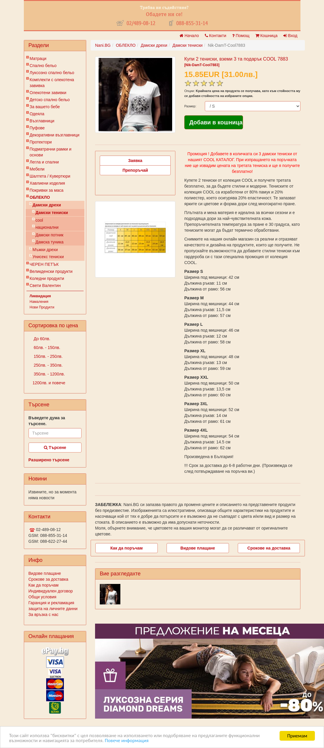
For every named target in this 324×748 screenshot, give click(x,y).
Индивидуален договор (51, 591)
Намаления (39, 302)
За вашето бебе (45, 106)
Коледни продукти (47, 278)
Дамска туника (50, 242)
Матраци (38, 58)
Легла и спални (44, 162)
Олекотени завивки (48, 92)
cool (39, 220)
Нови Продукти (42, 307)
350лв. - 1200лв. (49, 374)
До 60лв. (41, 338)
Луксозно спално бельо (52, 72)
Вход (290, 35)
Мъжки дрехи (45, 249)
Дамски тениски (52, 212)
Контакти (215, 35)
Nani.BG (103, 45)
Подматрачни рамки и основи (51, 152)
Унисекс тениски (48, 256)
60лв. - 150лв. (46, 347)
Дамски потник (50, 235)
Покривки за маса (47, 190)
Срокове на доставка (268, 548)
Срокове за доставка (48, 579)
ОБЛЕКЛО (40, 197)
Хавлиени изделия (47, 183)
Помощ (241, 35)
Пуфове (37, 128)
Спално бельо (43, 65)
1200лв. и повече (49, 382)
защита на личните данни (53, 608)
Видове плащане (45, 573)
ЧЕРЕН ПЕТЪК (44, 264)
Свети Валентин (45, 285)
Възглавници (42, 120)
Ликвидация (40, 296)
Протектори (41, 142)
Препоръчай (135, 170)
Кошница (266, 35)
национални (47, 227)
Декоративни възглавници (54, 135)
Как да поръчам (44, 585)
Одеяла (37, 113)
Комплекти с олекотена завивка (52, 82)
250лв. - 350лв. (48, 365)
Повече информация (127, 741)
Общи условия (43, 597)
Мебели (37, 169)
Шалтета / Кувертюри (50, 176)
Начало (189, 35)
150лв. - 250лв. (48, 356)
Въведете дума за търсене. (47, 420)
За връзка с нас (44, 614)
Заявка (135, 160)
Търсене (55, 447)
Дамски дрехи (47, 205)
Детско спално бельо (50, 99)
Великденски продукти (51, 271)
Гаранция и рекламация (51, 602)
